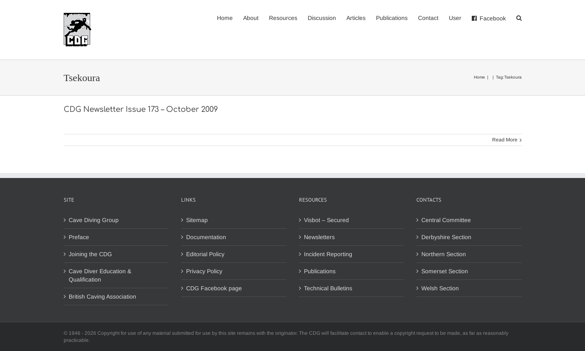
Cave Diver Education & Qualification (100, 275)
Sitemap (197, 220)
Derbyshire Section (446, 237)
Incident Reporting (328, 254)
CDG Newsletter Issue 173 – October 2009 (141, 109)
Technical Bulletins (328, 288)
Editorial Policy (205, 254)
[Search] (519, 17)
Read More (505, 140)
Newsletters (319, 237)
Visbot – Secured (326, 220)
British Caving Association (102, 296)
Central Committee (446, 220)
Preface (79, 237)
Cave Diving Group (94, 220)
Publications (320, 271)
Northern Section (443, 254)
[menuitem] (230, 17)
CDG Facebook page (214, 288)
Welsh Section (440, 288)
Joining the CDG (90, 254)
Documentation (206, 237)
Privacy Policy (204, 271)
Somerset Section (444, 271)
